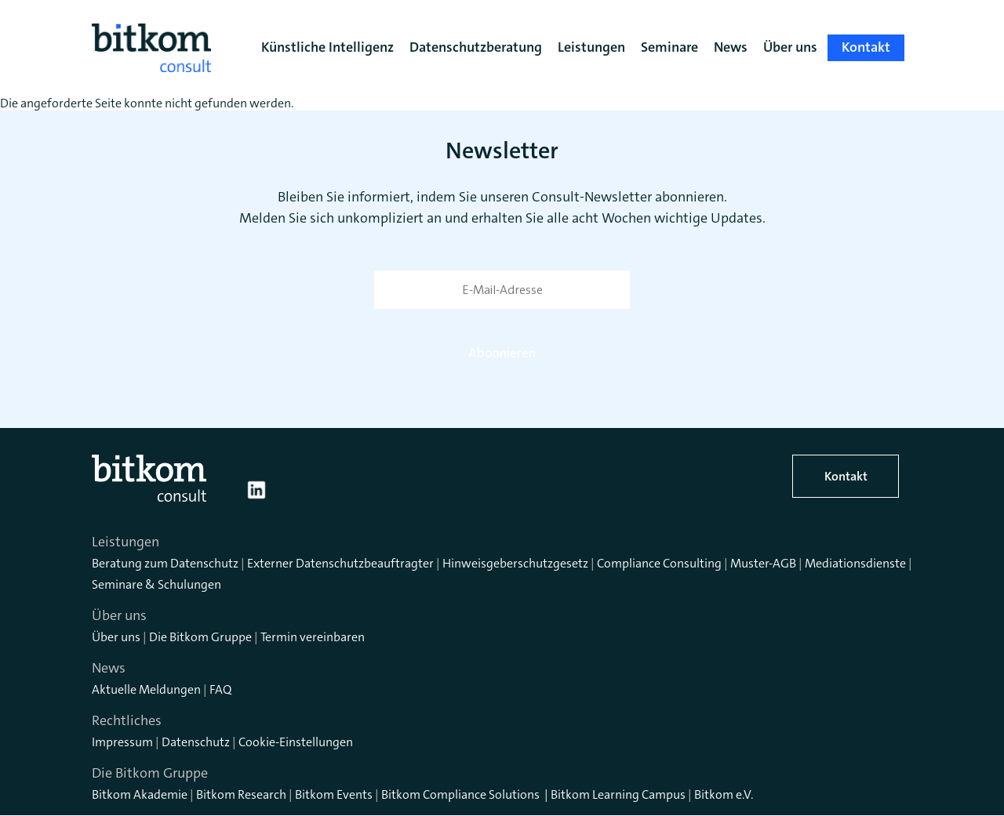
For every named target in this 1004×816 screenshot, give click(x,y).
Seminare (669, 47)
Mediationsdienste (855, 563)
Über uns (116, 637)
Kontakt (846, 476)
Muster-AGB (763, 563)
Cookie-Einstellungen (295, 742)
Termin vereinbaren (312, 637)
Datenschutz (196, 742)
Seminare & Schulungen (156, 584)
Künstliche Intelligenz (327, 47)
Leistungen (591, 47)
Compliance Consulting (659, 563)
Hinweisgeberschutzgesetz (515, 563)
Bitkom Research (241, 794)
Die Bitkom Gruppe (200, 637)
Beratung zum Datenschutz (165, 563)
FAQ (220, 689)
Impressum (122, 742)
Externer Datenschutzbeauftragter (340, 563)
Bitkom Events (334, 794)
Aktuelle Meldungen (146, 689)
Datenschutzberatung (475, 47)
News (731, 47)
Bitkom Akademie (139, 794)
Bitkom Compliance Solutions (460, 794)
